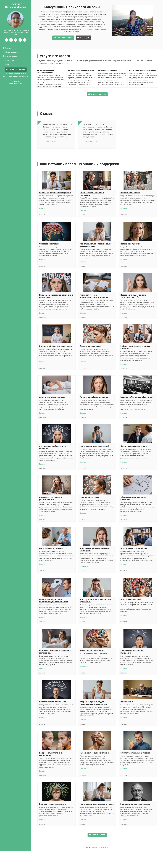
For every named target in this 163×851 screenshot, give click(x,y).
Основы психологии (49, 244)
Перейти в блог (97, 835)
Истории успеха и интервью (133, 548)
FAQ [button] (7, 64)
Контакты (8, 60)
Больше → (43, 208)
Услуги (83, 37)
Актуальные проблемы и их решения (52, 447)
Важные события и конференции (136, 397)
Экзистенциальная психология (135, 804)
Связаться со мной (15, 69)
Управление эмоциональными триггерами (95, 549)
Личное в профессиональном (94, 397)
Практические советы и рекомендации (50, 498)
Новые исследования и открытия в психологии (56, 296)
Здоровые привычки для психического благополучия (93, 702)
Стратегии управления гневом (135, 753)
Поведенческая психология (52, 701)
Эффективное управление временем (133, 498)
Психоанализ (126, 701)
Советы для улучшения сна (52, 397)
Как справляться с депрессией (94, 446)
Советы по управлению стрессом (55, 192)
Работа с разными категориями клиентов (135, 347)
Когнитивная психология (92, 650)
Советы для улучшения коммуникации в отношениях (53, 600)
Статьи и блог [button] (10, 56)
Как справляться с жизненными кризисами (95, 600)
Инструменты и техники (51, 548)
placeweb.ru (96, 847)
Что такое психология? (131, 599)
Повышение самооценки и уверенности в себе (133, 296)
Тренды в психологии (90, 346)
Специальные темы (89, 497)
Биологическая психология (52, 804)
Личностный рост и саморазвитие (55, 346)
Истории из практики (130, 244)
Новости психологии (130, 192)
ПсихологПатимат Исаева (15, 5)
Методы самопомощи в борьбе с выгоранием (55, 651)
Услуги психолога (97, 94)
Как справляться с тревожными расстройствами (95, 245)
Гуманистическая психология (94, 753)
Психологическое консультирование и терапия (94, 296)
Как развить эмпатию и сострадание (50, 754)
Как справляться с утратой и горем (97, 804)
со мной (63, 37)
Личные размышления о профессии (92, 193)
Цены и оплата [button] (12, 52)
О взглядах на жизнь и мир (133, 446)
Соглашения (104, 847)
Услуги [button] (7, 48)
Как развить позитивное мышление (132, 651)
